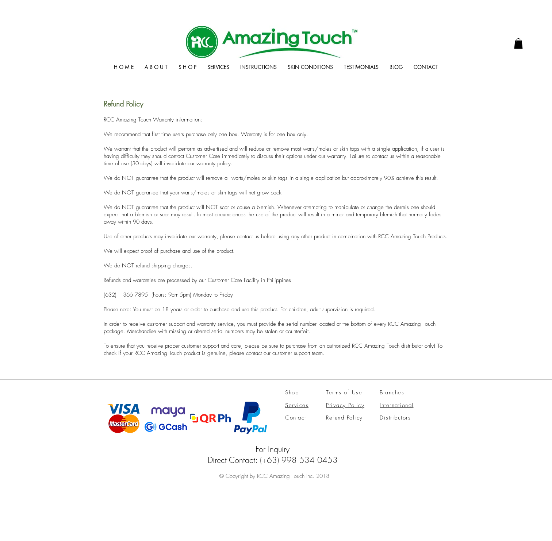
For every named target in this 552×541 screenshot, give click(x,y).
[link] (518, 43)
